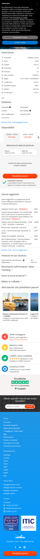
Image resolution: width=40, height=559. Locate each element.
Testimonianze (8, 437)
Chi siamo (7, 422)
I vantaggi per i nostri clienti (13, 431)
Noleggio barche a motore (12, 487)
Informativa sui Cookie (11, 443)
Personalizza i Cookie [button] (20, 37)
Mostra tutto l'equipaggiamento (14, 122)
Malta (5, 467)
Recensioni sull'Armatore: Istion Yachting (17, 268)
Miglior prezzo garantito (11, 428)
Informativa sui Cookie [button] (20, 18)
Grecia (5, 461)
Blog (5, 434)
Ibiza (5, 476)
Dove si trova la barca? (14, 275)
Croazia (6, 458)
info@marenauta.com (12, 508)
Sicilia (5, 464)
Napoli (5, 473)
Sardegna (6, 455)
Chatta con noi (9, 511)
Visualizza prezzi (20, 176)
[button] (37, 3)
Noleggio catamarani (10, 490)
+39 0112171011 (10, 505)
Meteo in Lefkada (11, 281)
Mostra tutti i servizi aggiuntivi (15, 250)
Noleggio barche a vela (11, 484)
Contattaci (7, 502)
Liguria (5, 470)
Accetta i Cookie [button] (20, 42)
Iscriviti (29, 406)
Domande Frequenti (10, 425)
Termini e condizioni (10, 440)
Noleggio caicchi (9, 493)
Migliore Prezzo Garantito (18, 339)
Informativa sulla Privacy (12, 446)
